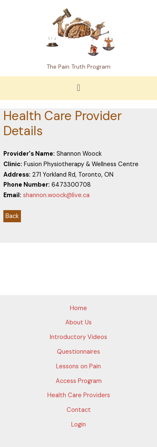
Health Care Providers (78, 395)
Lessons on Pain (78, 366)
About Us (78, 322)
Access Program (79, 381)
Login (78, 425)
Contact (79, 410)
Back (12, 216)
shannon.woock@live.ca (56, 195)
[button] (78, 88)
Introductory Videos (78, 337)
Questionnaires (78, 352)
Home (78, 308)
